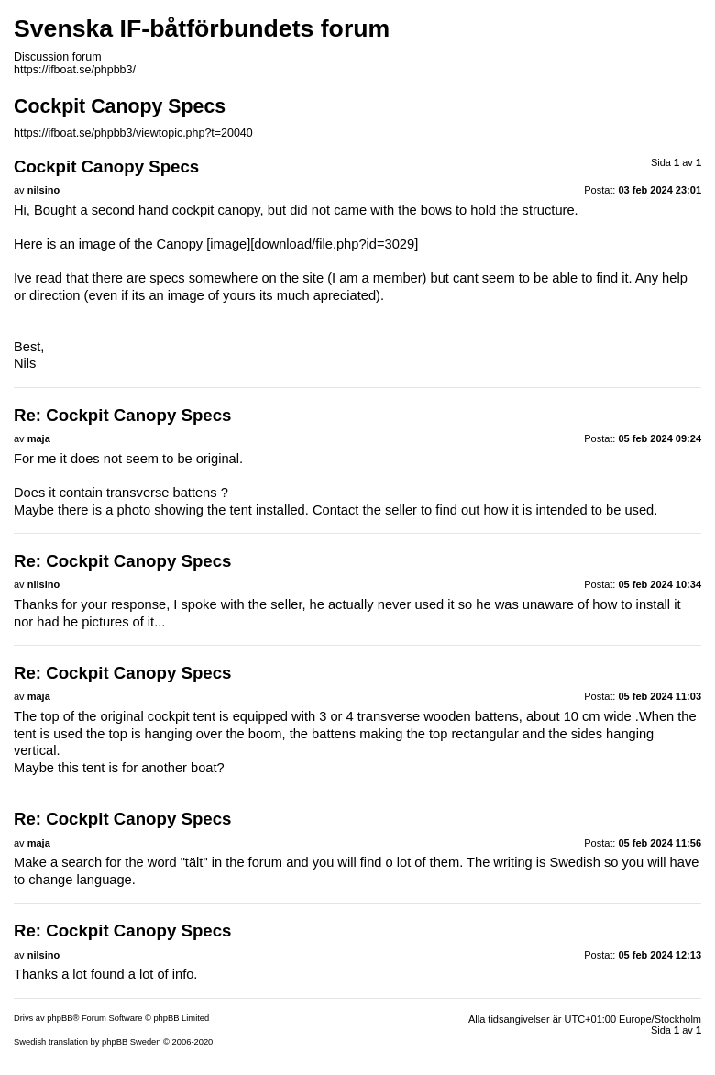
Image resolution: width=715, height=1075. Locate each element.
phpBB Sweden (131, 1042)
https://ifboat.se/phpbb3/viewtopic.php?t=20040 (133, 133)
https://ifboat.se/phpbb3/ (75, 69)
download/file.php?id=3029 (334, 244)
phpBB (59, 1018)
